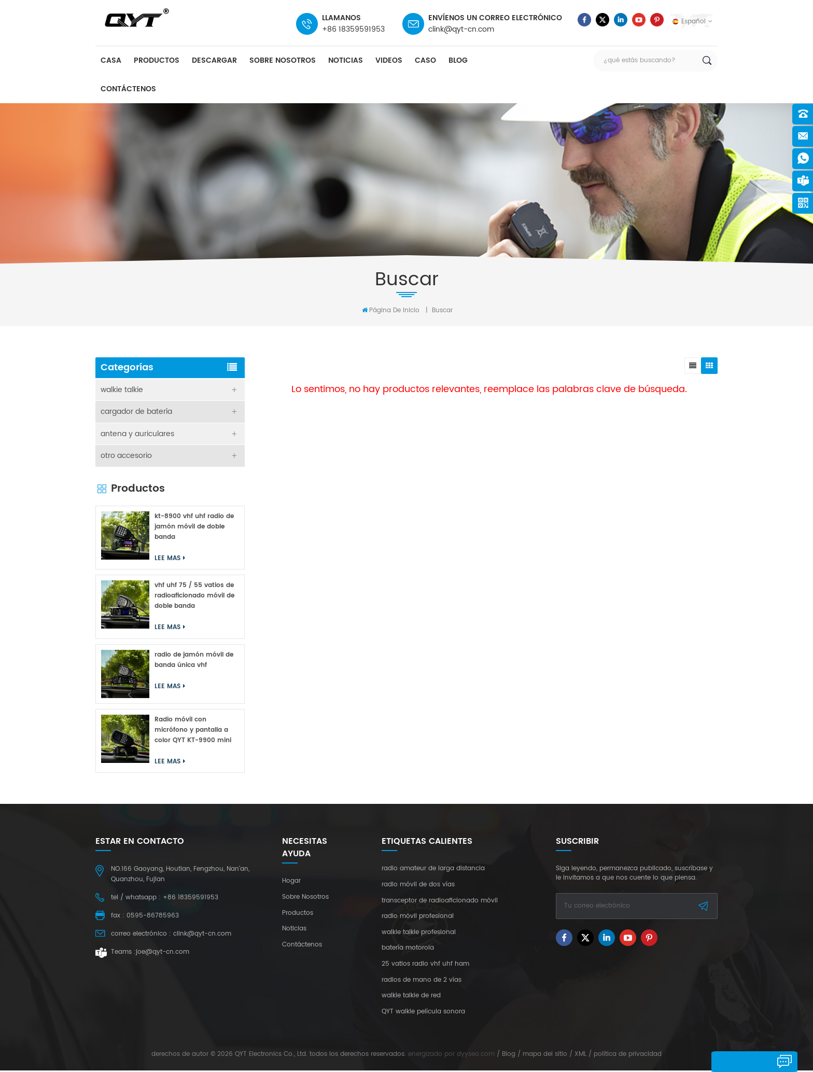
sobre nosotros (282, 61)
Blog (458, 61)
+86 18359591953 (353, 29)
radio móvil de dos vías (418, 886)
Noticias (345, 61)
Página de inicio (390, 310)
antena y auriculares (137, 434)
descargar (214, 61)
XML (580, 1056)
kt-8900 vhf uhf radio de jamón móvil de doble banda (194, 527)
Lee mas (170, 559)
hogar (291, 882)
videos (388, 61)
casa (111, 61)
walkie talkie (122, 390)
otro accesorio (126, 457)
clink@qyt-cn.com (461, 29)
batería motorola (408, 949)
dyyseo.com (476, 1056)
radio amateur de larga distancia (433, 870)
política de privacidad (628, 1056)
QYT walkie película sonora (423, 1013)
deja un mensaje (745, 1061)
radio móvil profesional (418, 918)
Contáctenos (128, 89)
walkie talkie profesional (419, 933)
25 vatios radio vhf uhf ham (425, 965)
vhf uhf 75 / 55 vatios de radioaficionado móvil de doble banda (194, 597)
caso (425, 61)
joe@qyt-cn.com (162, 953)
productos (156, 61)
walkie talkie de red (411, 997)
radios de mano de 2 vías (421, 981)
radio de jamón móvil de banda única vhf (194, 661)
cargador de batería (136, 412)
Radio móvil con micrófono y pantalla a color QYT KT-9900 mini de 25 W (193, 731)
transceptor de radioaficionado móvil (440, 902)
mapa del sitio (545, 1056)
